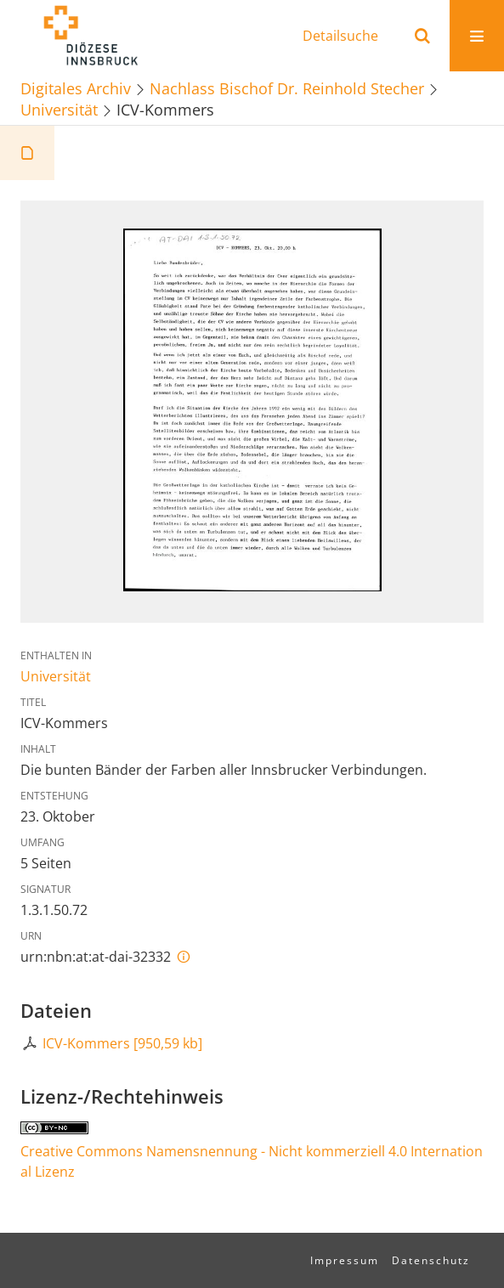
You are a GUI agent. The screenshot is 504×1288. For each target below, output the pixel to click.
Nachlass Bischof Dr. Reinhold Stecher (287, 88)
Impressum (344, 1260)
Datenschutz (431, 1260)
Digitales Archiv (75, 88)
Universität (59, 109)
